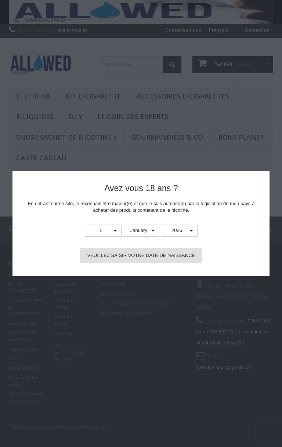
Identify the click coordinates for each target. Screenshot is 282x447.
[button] (103, 231)
